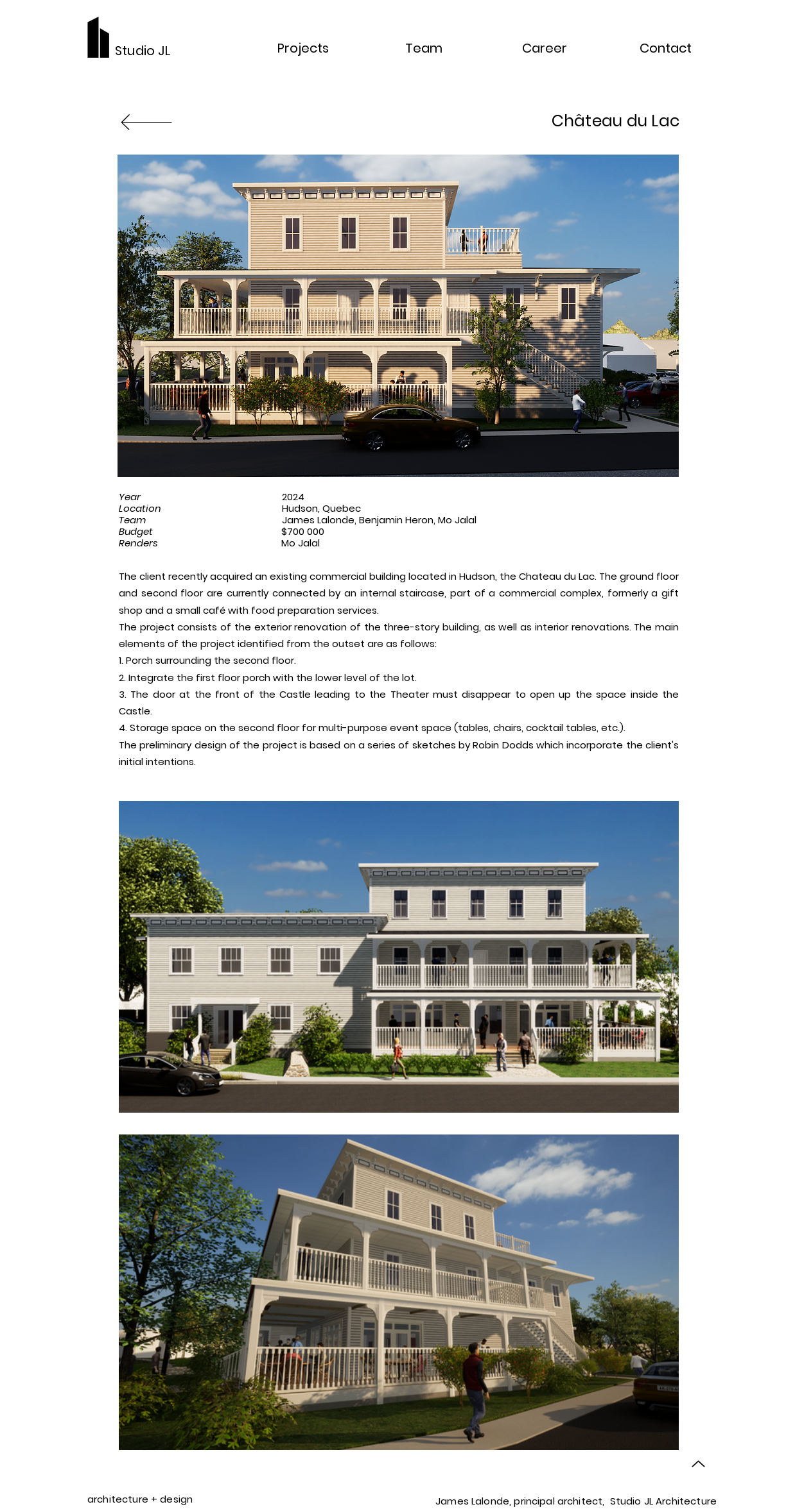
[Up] (698, 1464)
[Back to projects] (146, 121)
